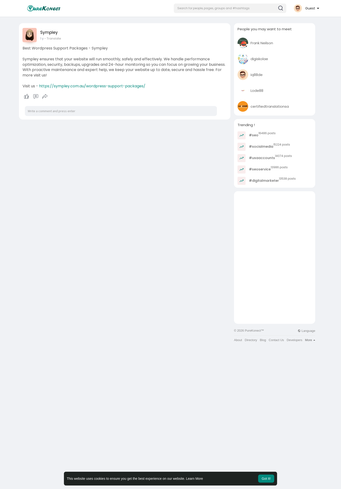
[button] (230, 8)
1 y (42, 38)
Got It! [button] (266, 478)
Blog (263, 340)
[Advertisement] (274, 224)
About (238, 340)
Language (306, 330)
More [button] (310, 340)
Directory (251, 340)
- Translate (52, 38)
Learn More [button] (194, 478)
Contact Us (276, 340)
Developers (294, 340)
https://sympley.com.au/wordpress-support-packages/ (92, 86)
